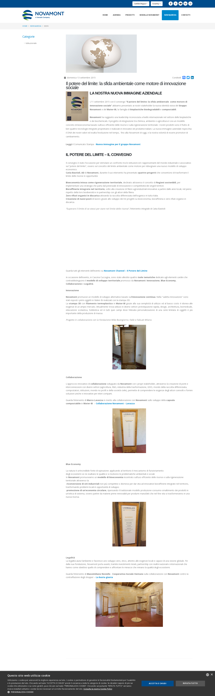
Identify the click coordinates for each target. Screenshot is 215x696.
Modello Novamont (149, 15)
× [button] (212, 675)
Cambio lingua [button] (140, 3)
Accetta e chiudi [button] (157, 683)
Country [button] (156, 3)
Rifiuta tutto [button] (190, 683)
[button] (72, 692)
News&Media (170, 15)
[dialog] (107, 683)
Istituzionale (31, 43)
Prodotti (130, 15)
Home (105, 15)
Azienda (116, 15)
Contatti (185, 15)
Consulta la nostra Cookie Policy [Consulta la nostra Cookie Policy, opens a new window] (97, 689)
